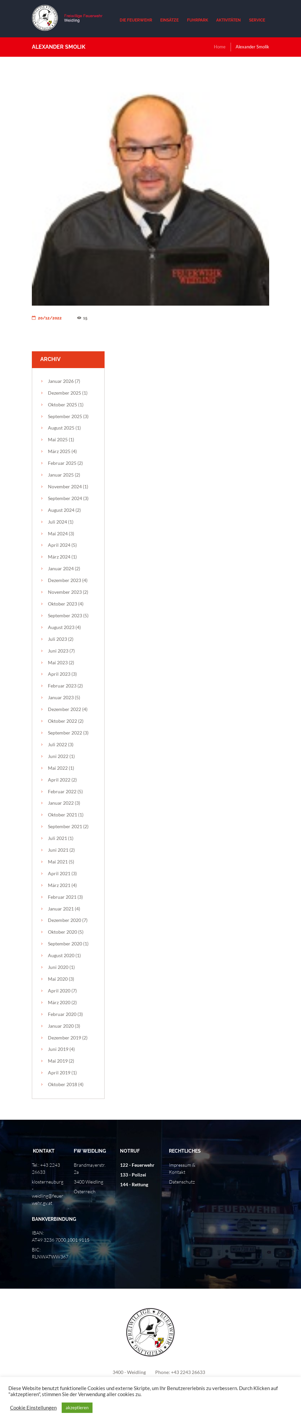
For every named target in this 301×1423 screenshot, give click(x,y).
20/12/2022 (47, 318)
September (65, 416)
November (65, 486)
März (59, 451)
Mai (58, 439)
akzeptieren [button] (77, 1407)
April (59, 545)
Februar (62, 463)
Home (220, 46)
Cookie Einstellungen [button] (33, 1408)
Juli (57, 522)
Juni (58, 651)
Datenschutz (182, 1182)
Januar (61, 381)
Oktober (62, 404)
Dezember (64, 393)
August (61, 428)
